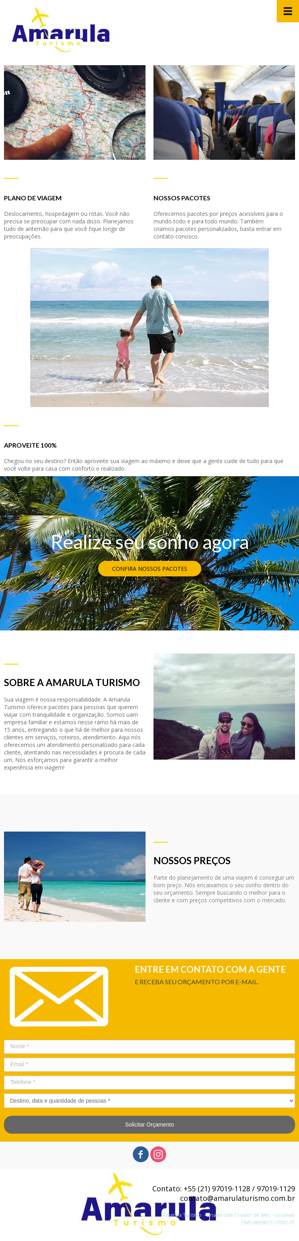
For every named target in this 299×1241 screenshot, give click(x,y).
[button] (149, 568)
